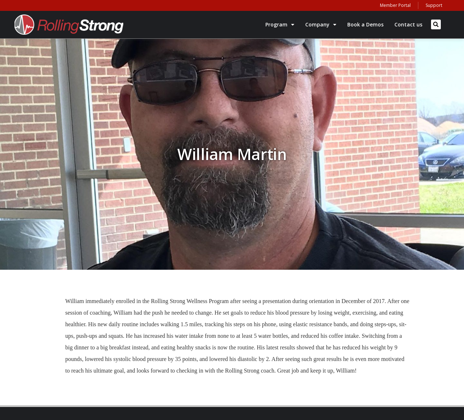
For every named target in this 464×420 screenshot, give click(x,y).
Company (320, 24)
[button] (436, 24)
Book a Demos (365, 24)
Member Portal (395, 5)
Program (279, 24)
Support (434, 5)
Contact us (408, 24)
